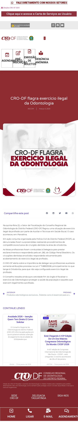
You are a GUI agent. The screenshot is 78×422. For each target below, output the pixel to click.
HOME (11, 419)
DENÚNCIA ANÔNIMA (42, 62)
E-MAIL (48, 419)
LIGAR (30, 419)
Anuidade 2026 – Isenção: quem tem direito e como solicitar (20, 321)
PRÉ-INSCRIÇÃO (20, 62)
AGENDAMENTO (12, 62)
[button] (39, 3)
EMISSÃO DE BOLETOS (30, 62)
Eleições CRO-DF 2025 (10, 8)
